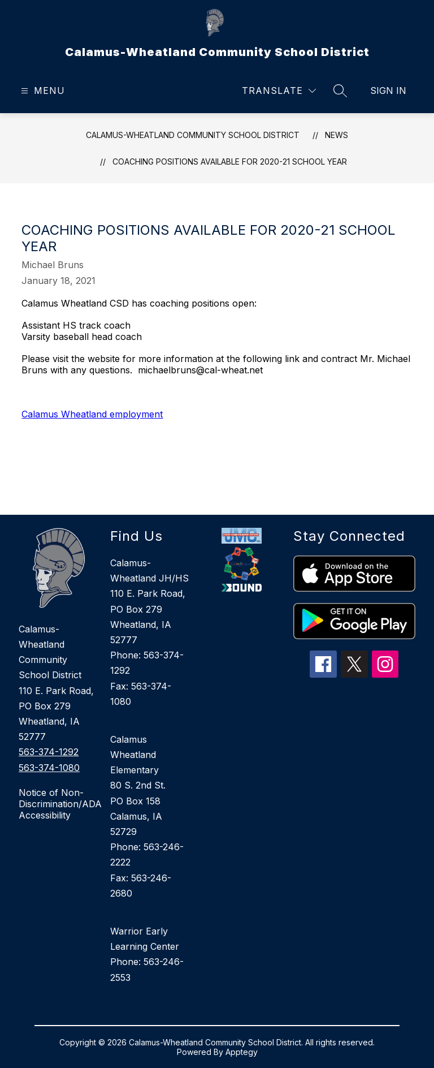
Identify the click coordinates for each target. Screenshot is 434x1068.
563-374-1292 (49, 751)
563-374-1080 (49, 767)
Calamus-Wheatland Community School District (193, 135)
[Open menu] (41, 91)
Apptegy (241, 1052)
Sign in (388, 90)
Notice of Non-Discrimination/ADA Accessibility (59, 804)
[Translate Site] (279, 91)
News (336, 135)
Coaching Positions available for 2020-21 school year (229, 161)
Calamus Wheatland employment (92, 414)
